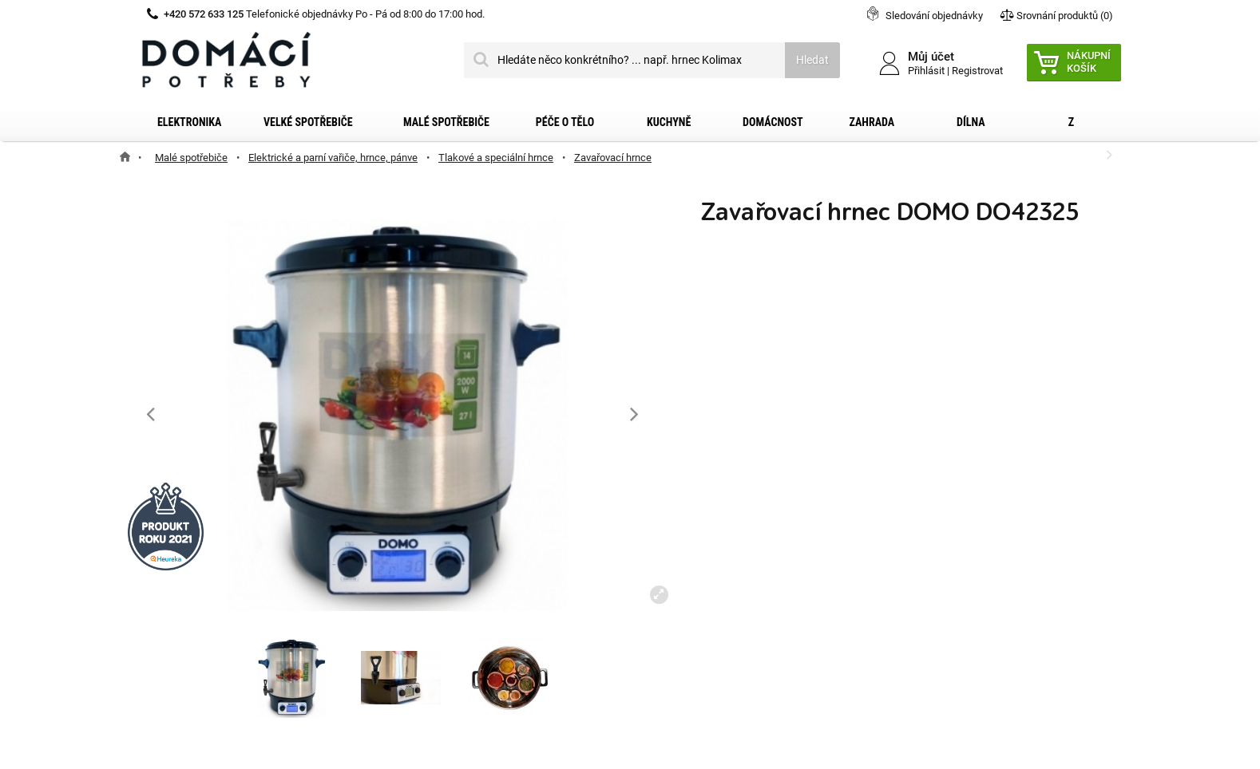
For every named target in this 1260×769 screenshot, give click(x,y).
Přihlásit (926, 71)
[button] (634, 414)
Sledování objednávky (934, 16)
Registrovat (977, 71)
